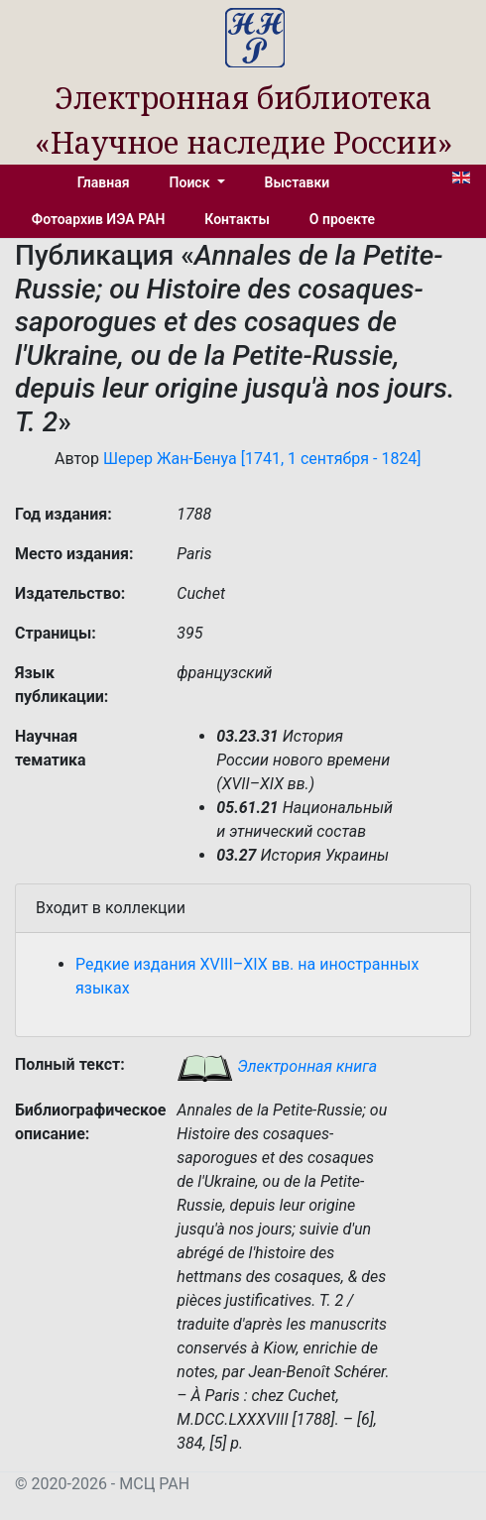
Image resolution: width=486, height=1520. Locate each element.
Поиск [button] (191, 182)
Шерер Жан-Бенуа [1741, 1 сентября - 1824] (262, 458)
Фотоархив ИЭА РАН (99, 219)
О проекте (342, 219)
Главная (103, 182)
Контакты (236, 219)
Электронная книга (277, 1066)
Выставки (297, 182)
